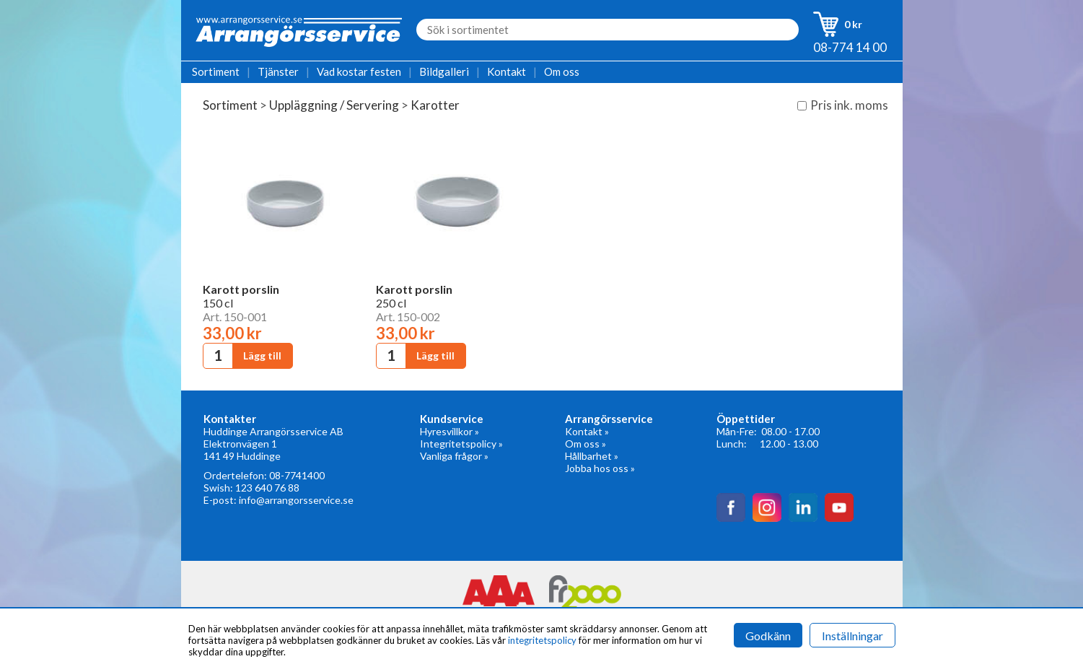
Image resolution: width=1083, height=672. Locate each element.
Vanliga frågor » (454, 456)
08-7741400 (297, 475)
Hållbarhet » (591, 456)
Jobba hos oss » (600, 468)
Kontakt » (587, 431)
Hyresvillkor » (449, 431)
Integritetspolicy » (461, 443)
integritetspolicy (542, 640)
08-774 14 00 (850, 47)
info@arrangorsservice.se (296, 500)
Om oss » (585, 443)
